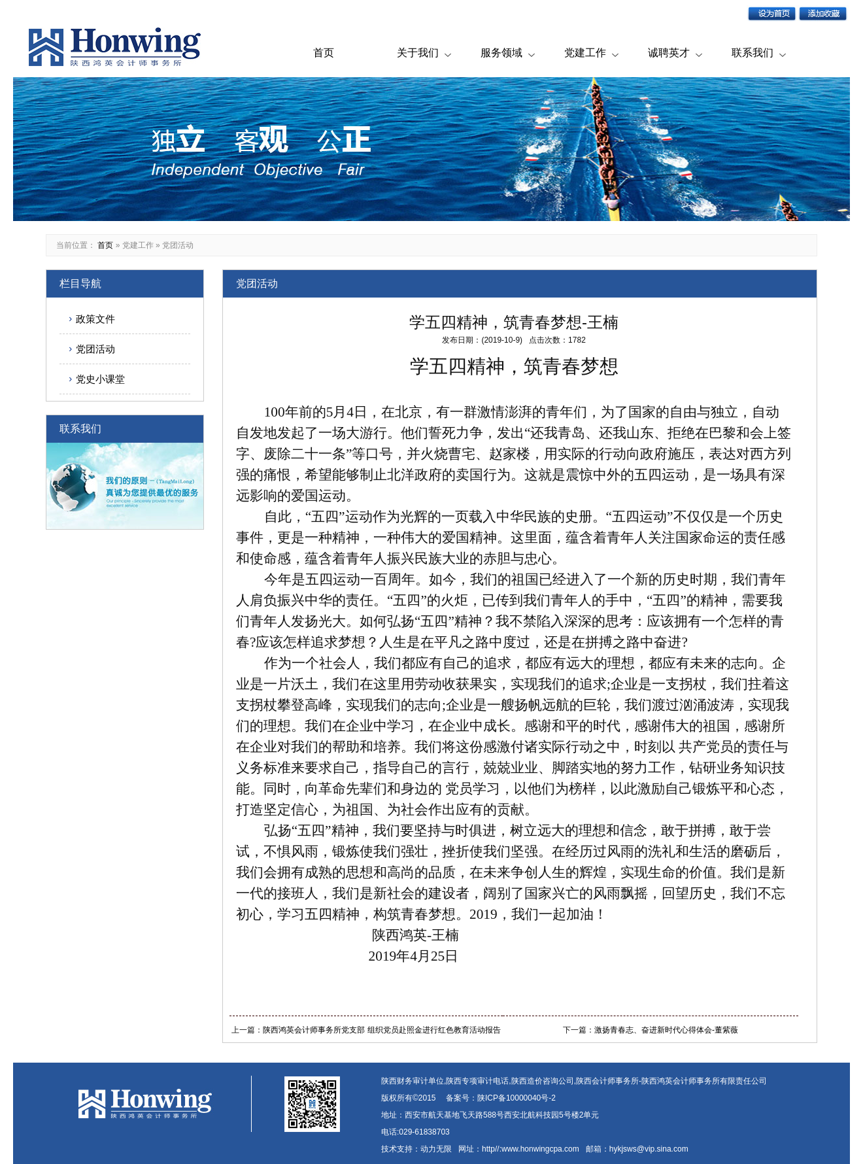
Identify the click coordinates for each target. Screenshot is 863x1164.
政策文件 (95, 318)
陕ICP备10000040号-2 (516, 1098)
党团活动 (178, 245)
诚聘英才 (669, 52)
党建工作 (585, 52)
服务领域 (501, 52)
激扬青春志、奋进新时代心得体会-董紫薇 (666, 1030)
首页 (323, 52)
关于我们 (418, 52)
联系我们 (752, 52)
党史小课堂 (100, 379)
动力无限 (436, 1149)
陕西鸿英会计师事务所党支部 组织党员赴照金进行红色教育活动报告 (381, 1030)
